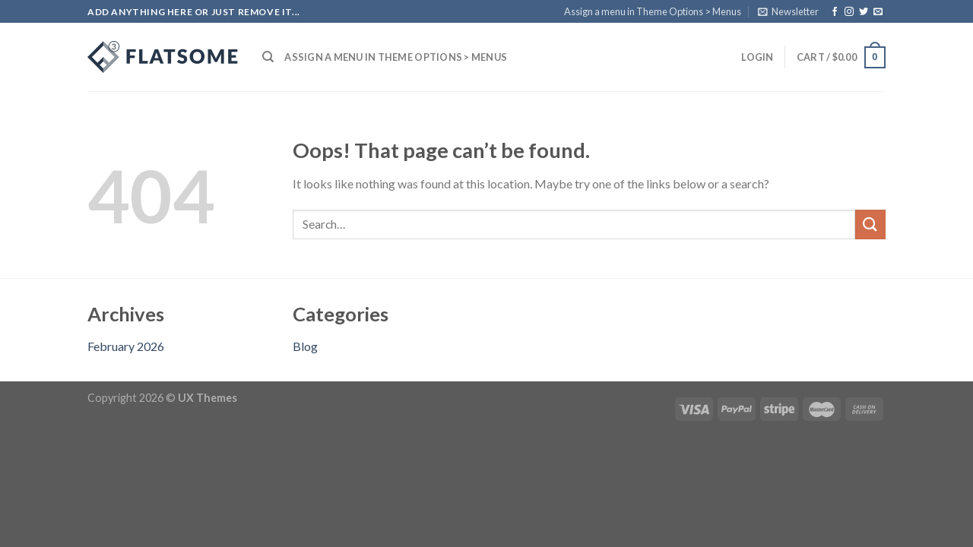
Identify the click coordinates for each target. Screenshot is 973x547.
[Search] (268, 57)
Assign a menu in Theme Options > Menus (652, 11)
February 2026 (125, 346)
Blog (305, 346)
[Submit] (870, 224)
